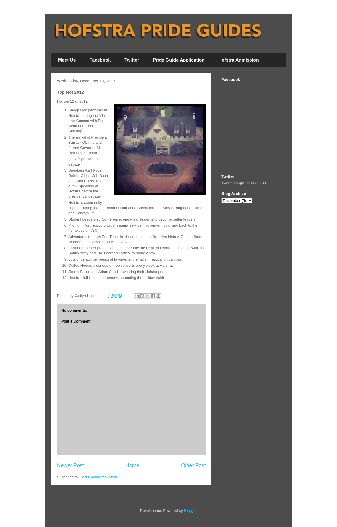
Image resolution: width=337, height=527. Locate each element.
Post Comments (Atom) (99, 477)
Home (133, 465)
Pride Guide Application (179, 60)
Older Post (193, 465)
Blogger (190, 510)
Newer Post (70, 465)
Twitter (131, 60)
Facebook (100, 60)
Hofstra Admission (238, 60)
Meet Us (67, 60)
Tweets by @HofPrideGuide (244, 183)
